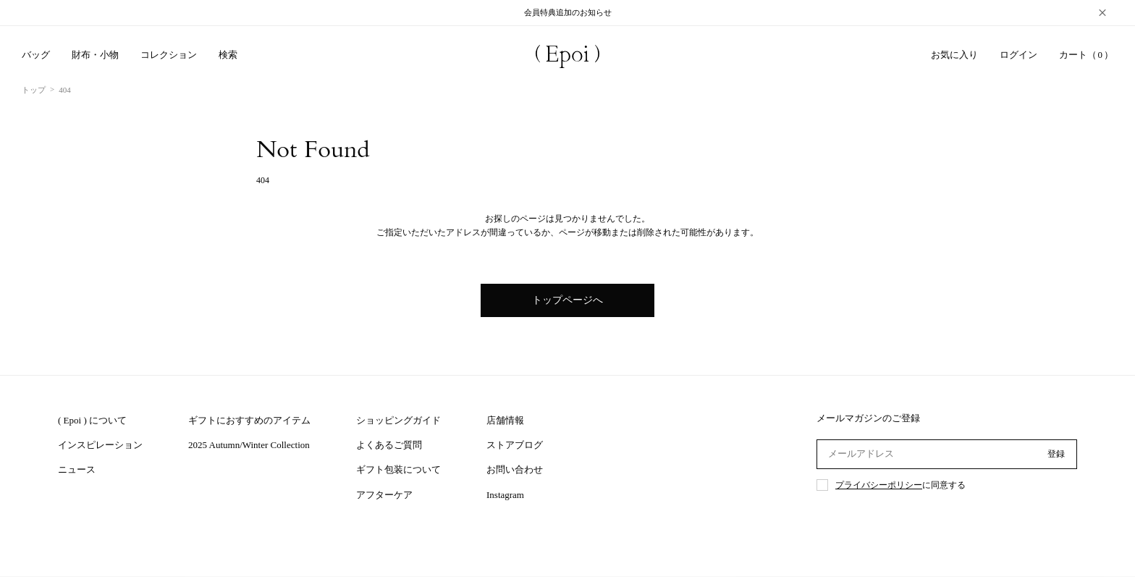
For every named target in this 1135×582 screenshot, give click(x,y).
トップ (34, 89)
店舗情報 (505, 420)
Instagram (505, 494)
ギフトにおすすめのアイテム (249, 420)
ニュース (77, 469)
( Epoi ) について (92, 420)
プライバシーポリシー (878, 485)
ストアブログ (514, 444)
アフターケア (384, 494)
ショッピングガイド (398, 420)
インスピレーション (100, 444)
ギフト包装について (398, 469)
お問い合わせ (514, 469)
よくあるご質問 (389, 444)
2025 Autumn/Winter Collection (249, 444)
